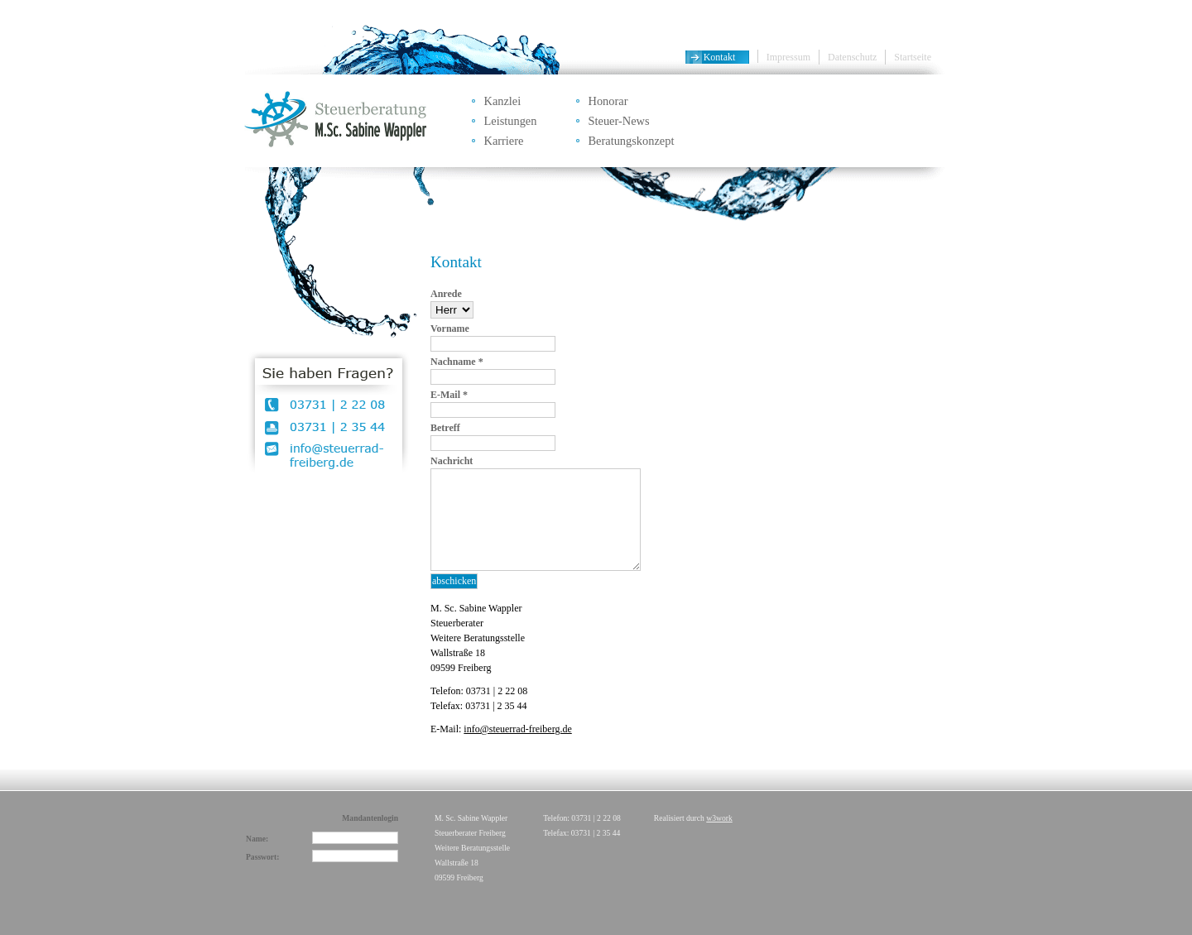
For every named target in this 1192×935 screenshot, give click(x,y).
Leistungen (510, 120)
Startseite (912, 57)
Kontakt (720, 57)
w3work (719, 817)
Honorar (608, 101)
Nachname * (456, 361)
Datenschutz (852, 57)
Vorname (449, 328)
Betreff (445, 428)
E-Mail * (449, 394)
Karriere (504, 140)
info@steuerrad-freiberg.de (517, 729)
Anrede (446, 294)
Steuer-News (619, 120)
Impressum (788, 57)
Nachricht (451, 461)
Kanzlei (503, 101)
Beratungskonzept (632, 140)
